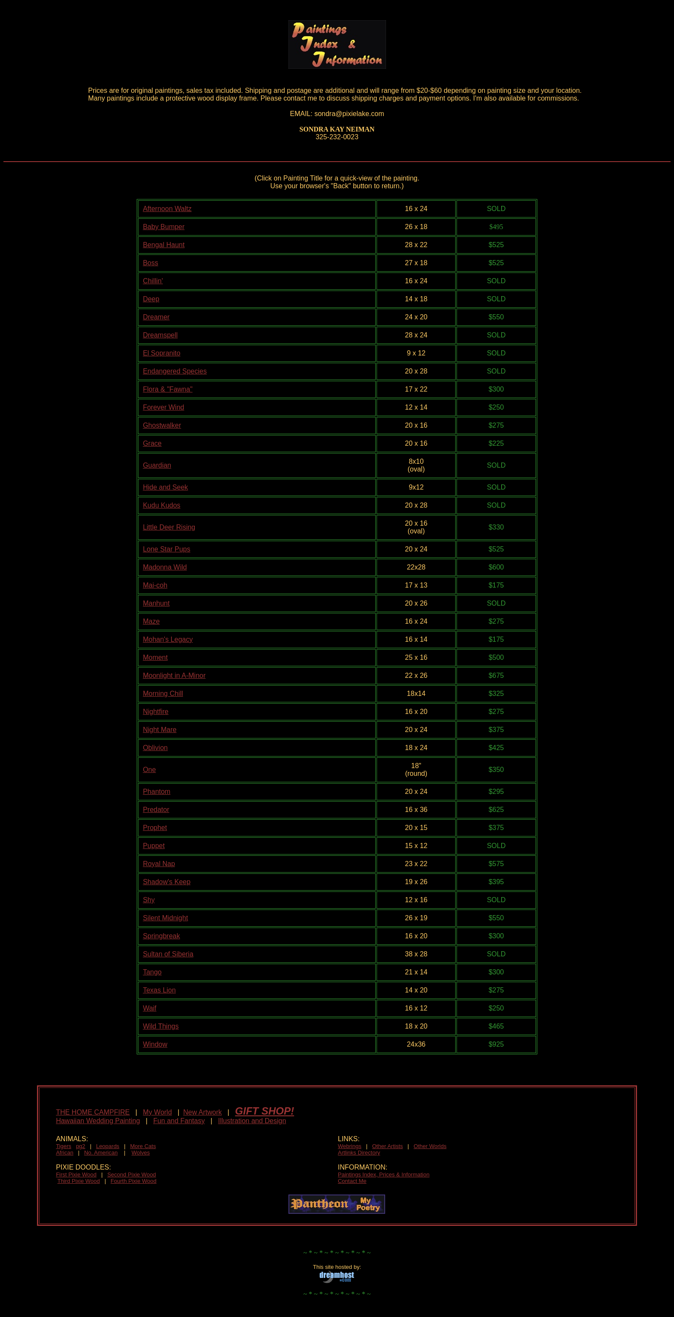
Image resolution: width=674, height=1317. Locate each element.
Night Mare (159, 729)
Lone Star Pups (166, 549)
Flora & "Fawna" (167, 389)
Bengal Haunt (163, 244)
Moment (155, 657)
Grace (152, 443)
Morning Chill (163, 693)
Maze (151, 621)
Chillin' (153, 281)
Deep (151, 299)
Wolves (141, 1152)
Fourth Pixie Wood (133, 1181)
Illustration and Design (252, 1120)
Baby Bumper (163, 226)
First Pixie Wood (76, 1174)
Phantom (156, 791)
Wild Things (160, 1026)
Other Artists (387, 1146)
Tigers (63, 1146)
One (149, 769)
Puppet (154, 845)
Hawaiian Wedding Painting (98, 1120)
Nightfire (155, 711)
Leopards (107, 1146)
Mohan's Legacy (168, 639)
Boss (150, 262)
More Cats (143, 1146)
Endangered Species (175, 371)
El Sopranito (161, 353)
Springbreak (161, 936)
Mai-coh (155, 585)
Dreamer (156, 317)
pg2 (81, 1146)
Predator (156, 809)
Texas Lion (159, 990)
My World (157, 1112)
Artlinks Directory (359, 1152)
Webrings (350, 1146)
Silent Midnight (165, 918)
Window (155, 1044)
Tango (152, 972)
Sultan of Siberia (168, 954)
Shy (149, 900)
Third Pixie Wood (79, 1181)
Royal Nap (159, 863)
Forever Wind (163, 407)
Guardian (157, 465)
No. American (101, 1152)
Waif (149, 1008)
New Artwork (202, 1112)
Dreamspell (160, 335)
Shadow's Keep (166, 881)
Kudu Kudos (161, 505)
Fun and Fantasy (179, 1120)
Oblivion (155, 747)
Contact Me (352, 1181)
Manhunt (156, 603)
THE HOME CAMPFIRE (93, 1112)
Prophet (155, 827)
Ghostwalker (162, 425)
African (64, 1152)
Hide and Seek (165, 487)
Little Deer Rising (169, 527)
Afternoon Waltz (167, 208)
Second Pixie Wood (131, 1174)
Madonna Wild (165, 567)
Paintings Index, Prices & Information (383, 1174)
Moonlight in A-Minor (174, 675)
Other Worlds (430, 1146)
